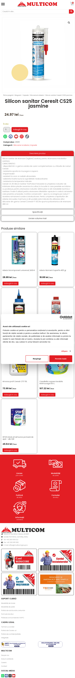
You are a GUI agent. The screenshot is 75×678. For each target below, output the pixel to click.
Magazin (18, 95)
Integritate (4, 638)
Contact (4, 666)
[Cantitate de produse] (6, 129)
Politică (19, 495)
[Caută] (35, 11)
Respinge (37, 359)
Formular (56, 495)
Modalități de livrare (8, 603)
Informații (19, 517)
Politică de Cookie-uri (8, 630)
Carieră (3, 662)
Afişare (64, 351)
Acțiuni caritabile (7, 659)
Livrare (19, 473)
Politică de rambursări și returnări (13, 610)
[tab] (37, 153)
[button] (69, 22)
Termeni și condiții (7, 627)
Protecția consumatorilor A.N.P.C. (12, 618)
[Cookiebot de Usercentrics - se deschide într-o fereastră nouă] (61, 317)
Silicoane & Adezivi (37, 95)
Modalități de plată (8, 607)
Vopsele (26, 95)
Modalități (55, 473)
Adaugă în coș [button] (10, 283)
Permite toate (61, 359)
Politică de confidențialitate (11, 634)
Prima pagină (8, 95)
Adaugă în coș (19, 129)
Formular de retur (7, 614)
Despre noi (5, 655)
